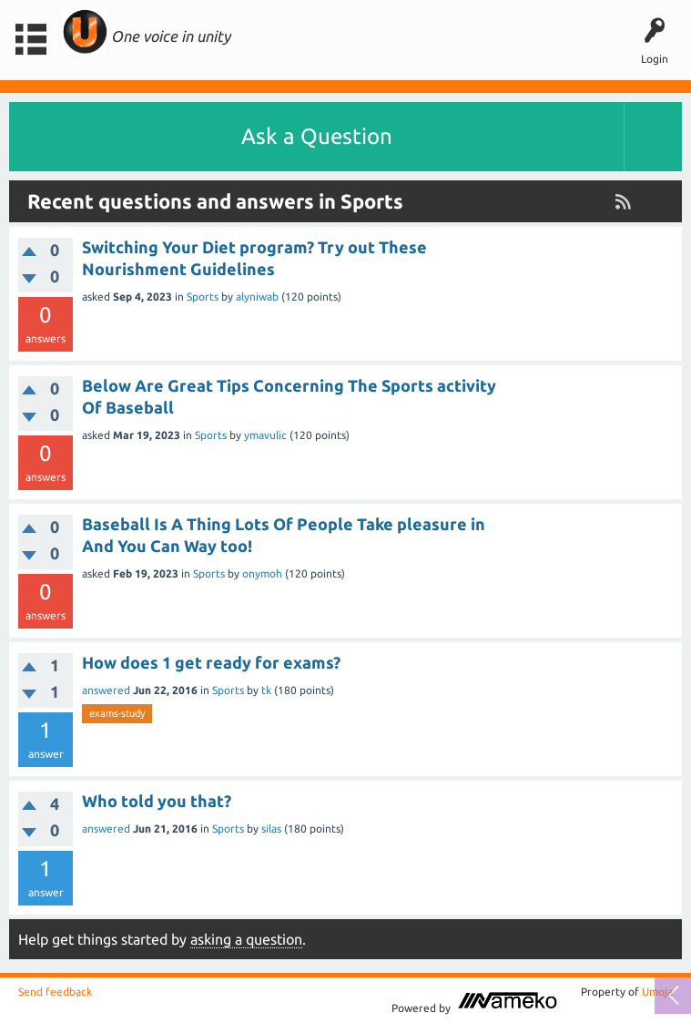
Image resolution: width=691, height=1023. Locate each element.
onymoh (262, 573)
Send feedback (55, 992)
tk (266, 690)
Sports (202, 296)
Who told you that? (156, 801)
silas (271, 828)
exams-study (117, 713)
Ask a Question (316, 136)
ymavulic (265, 435)
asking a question (246, 939)
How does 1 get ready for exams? (211, 662)
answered (106, 690)
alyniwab (257, 296)
